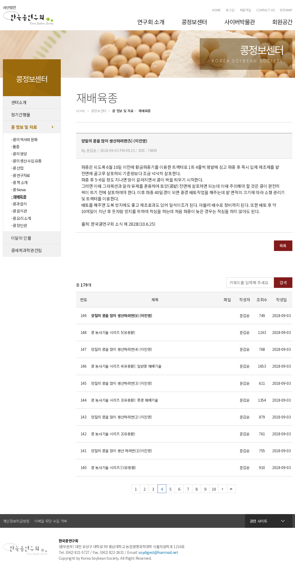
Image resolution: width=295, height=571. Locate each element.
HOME (216, 10)
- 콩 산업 (17, 168)
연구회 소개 (150, 21)
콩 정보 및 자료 (24, 127)
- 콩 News (18, 189)
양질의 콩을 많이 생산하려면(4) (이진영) (121, 349)
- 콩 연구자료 (20, 175)
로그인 (230, 10)
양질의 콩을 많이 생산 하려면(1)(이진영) (121, 450)
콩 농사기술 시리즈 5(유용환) (113, 332)
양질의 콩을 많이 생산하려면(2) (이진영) (121, 417)
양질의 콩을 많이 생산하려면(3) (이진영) (121, 383)
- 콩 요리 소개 (21, 218)
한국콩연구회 (28, 15)
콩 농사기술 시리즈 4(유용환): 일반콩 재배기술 (126, 366)
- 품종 (15, 146)
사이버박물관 (239, 21)
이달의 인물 (21, 238)
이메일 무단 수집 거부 (50, 521)
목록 (283, 245)
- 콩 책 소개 (19, 182)
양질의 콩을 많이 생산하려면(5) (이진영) (121, 315)
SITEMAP (286, 10)
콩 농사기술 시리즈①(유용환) (113, 467)
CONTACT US (265, 10)
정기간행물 (20, 114)
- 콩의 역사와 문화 (24, 139)
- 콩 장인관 (19, 225)
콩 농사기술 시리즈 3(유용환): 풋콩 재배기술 (124, 400)
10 (214, 489)
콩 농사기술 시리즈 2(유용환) (113, 433)
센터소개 (19, 102)
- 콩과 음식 (19, 203)
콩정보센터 (194, 21)
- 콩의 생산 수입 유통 (26, 161)
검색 (283, 282)
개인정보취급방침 (16, 521)
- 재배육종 (18, 196)
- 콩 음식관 (19, 211)
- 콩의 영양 (19, 153)
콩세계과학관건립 (26, 250)
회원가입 (245, 10)
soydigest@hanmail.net (158, 552)
